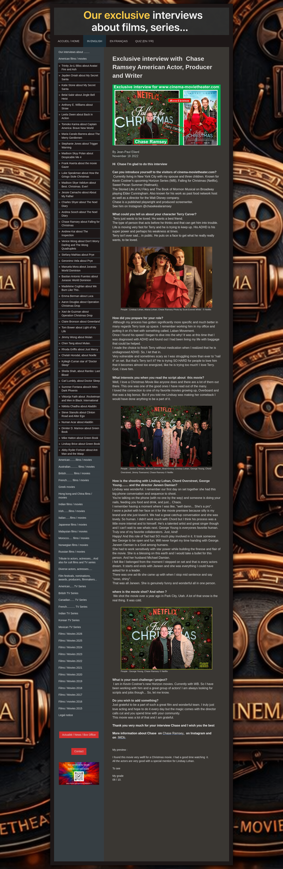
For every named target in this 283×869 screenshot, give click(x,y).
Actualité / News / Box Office (79, 734)
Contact (78, 751)
